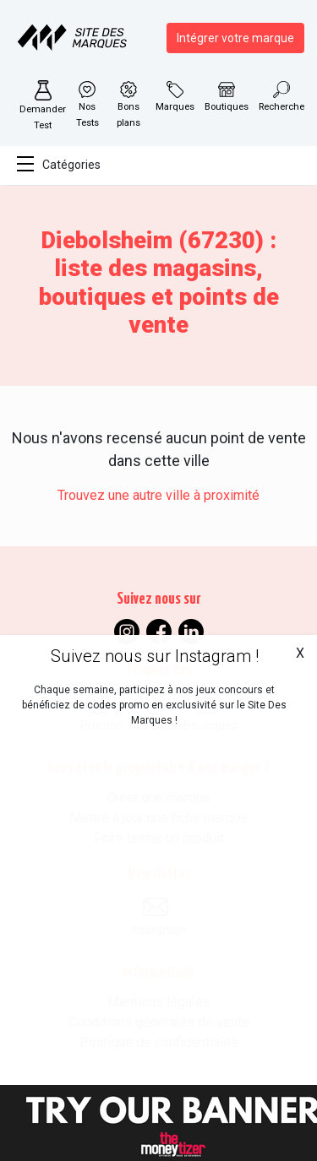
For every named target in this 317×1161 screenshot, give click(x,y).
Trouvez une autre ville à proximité (158, 495)
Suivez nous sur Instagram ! (155, 656)
